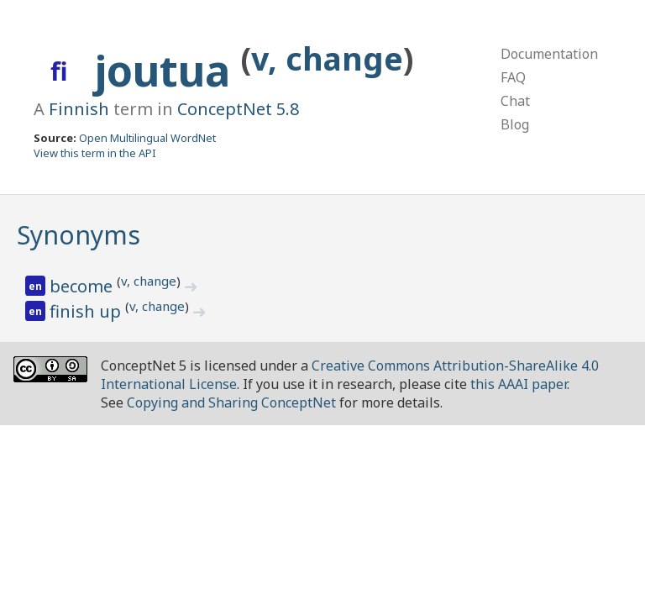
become (83, 286)
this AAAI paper (518, 384)
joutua (168, 70)
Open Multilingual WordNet (147, 137)
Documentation (549, 54)
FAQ (513, 77)
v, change (327, 58)
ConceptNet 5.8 (238, 108)
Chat (515, 101)
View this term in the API (95, 152)
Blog (515, 124)
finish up (87, 311)
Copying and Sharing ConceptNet (231, 402)
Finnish (79, 108)
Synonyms (78, 235)
